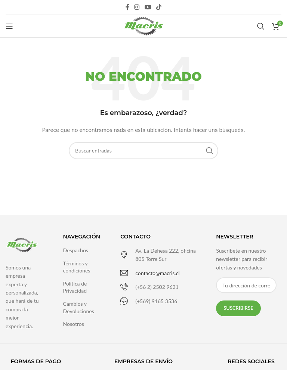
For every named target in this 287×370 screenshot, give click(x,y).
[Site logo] (143, 25)
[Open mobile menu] (9, 26)
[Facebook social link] (127, 7)
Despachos (75, 250)
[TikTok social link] (159, 7)
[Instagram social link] (137, 7)
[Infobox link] (158, 255)
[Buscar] (260, 26)
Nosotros (73, 324)
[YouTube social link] (148, 7)
